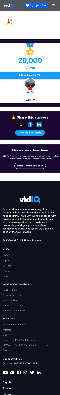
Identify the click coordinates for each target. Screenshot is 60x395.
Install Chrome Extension (30, 165)
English (7, 382)
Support (7, 260)
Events (6, 350)
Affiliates (7, 329)
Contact (7, 255)
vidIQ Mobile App (11, 300)
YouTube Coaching (12, 305)
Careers (7, 265)
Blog (5, 334)
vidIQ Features (10, 290)
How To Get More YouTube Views (19, 340)
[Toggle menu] (53, 5)
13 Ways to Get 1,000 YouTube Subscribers (25, 345)
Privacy (6, 270)
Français (7, 388)
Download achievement (30, 132)
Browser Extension (12, 295)
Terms (5, 276)
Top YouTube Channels (14, 324)
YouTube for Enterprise (14, 310)
